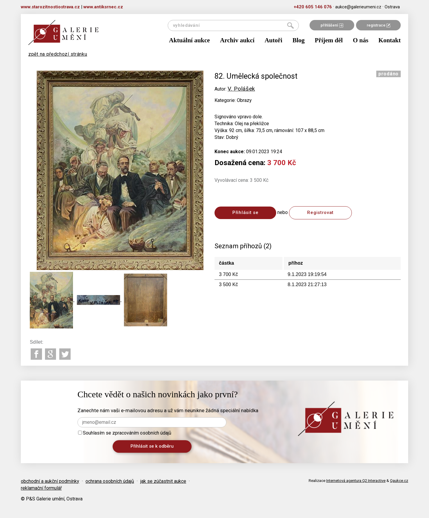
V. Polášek (241, 88)
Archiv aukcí (237, 40)
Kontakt (389, 40)
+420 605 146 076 (313, 7)
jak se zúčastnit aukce (163, 481)
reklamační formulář (41, 488)
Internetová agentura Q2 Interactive (356, 480)
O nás (360, 40)
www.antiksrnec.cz (103, 7)
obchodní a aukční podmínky (50, 481)
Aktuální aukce (189, 40)
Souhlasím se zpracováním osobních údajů (124, 433)
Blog (299, 40)
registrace (378, 25)
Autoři (273, 40)
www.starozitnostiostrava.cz (50, 7)
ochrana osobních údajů (110, 481)
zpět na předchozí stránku (57, 54)
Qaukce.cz (399, 480)
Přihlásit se (245, 212)
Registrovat (320, 212)
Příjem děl (329, 40)
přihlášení (332, 25)
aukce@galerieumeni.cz (358, 7)
